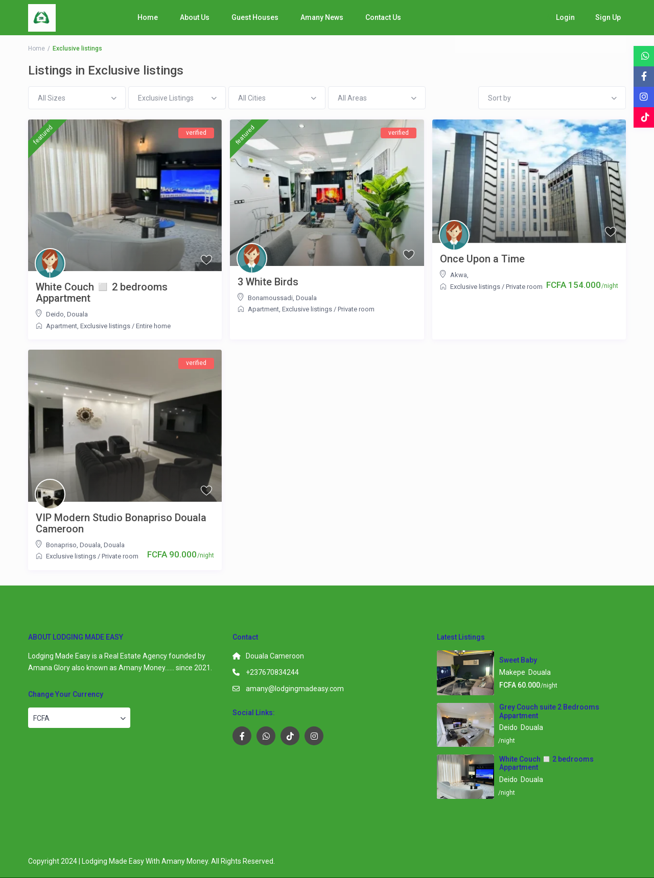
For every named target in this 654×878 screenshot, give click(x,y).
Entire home (153, 326)
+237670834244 (272, 672)
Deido (55, 314)
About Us (194, 17)
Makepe (512, 672)
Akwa (458, 275)
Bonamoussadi (270, 298)
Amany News (321, 17)
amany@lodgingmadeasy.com (295, 689)
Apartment (61, 326)
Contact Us (383, 17)
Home (147, 17)
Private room (356, 309)
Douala (77, 314)
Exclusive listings (105, 326)
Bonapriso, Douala (73, 545)
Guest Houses (254, 17)
